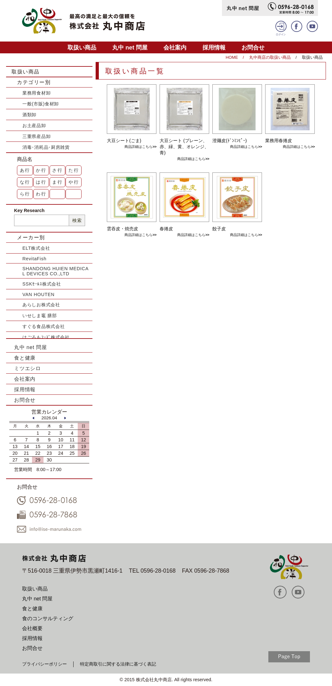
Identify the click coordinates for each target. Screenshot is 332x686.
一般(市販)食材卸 (40, 103)
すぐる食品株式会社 (43, 326)
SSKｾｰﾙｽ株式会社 (41, 283)
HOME (232, 57)
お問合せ (253, 47)
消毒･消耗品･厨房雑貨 (46, 147)
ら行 (25, 193)
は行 (41, 182)
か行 (41, 170)
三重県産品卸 (36, 136)
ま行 (57, 182)
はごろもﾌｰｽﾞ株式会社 (46, 337)
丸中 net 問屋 (129, 47)
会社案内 (174, 47)
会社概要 (32, 628)
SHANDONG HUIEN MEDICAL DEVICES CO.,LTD (55, 271)
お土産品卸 (34, 125)
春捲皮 (166, 228)
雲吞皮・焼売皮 (122, 228)
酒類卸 (29, 114)
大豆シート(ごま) (124, 140)
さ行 (57, 170)
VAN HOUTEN (38, 294)
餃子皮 (219, 228)
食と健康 (25, 358)
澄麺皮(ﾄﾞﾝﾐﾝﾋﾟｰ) (229, 140)
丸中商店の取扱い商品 (270, 57)
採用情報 (213, 47)
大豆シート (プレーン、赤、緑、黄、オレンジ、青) (184, 146)
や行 (73, 182)
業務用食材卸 (36, 92)
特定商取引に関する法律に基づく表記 (118, 664)
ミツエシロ (27, 368)
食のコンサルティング (47, 618)
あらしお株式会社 (41, 304)
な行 (25, 182)
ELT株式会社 (36, 248)
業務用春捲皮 (278, 140)
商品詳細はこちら (138, 147)
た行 (73, 170)
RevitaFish (34, 258)
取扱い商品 (81, 47)
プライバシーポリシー (44, 664)
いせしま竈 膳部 (39, 315)
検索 (77, 220)
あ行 (25, 170)
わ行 (41, 193)
